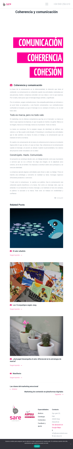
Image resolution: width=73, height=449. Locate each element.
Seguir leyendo (16, 255)
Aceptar (37, 446)
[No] (71, 444)
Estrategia (41, 417)
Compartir (59, 198)
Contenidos (42, 420)
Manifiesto (17, 373)
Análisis (40, 413)
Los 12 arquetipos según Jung (24, 305)
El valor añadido (19, 251)
